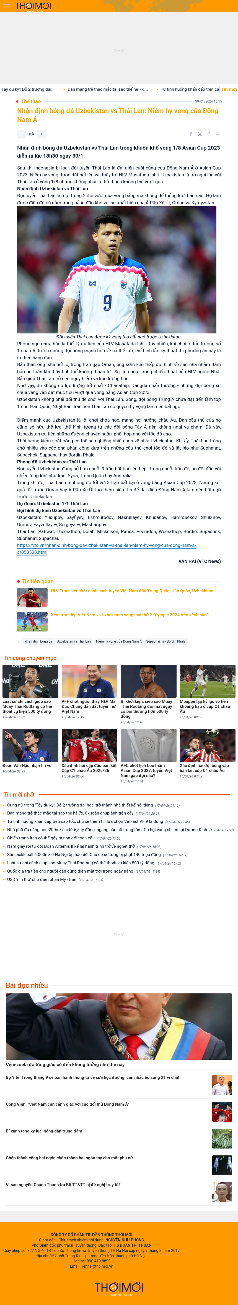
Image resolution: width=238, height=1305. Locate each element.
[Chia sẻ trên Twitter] (199, 134)
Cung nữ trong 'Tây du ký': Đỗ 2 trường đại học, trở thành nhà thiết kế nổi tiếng (93, 805)
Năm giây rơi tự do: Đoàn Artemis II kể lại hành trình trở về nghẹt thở (84, 846)
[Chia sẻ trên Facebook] (191, 134)
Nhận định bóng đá (38, 641)
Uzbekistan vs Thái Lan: (74, 641)
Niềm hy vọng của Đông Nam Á (119, 641)
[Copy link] (208, 133)
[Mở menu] (6, 6)
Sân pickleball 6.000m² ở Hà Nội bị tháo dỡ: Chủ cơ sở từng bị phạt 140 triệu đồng (97, 854)
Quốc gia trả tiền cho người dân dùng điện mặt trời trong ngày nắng (83, 871)
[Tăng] (41, 134)
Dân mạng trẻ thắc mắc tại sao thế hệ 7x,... (114, 89)
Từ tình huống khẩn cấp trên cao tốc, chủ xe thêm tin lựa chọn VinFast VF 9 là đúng (98, 821)
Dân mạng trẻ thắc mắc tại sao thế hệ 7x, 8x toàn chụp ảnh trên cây (83, 813)
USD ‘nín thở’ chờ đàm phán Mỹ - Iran (55, 879)
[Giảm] (21, 134)
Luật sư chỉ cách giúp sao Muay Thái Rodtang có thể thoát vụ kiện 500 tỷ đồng (94, 863)
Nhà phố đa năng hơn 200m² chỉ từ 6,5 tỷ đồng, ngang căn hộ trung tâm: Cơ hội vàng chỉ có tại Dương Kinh (120, 829)
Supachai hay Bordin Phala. (166, 641)
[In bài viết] (217, 134)
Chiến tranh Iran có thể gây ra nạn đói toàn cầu (64, 838)
